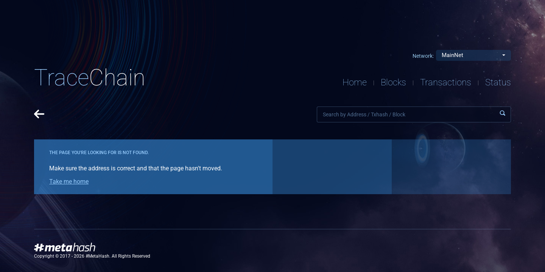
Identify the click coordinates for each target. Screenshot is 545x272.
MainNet (452, 55)
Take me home (69, 181)
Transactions (445, 82)
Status (498, 82)
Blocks (393, 82)
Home (355, 82)
